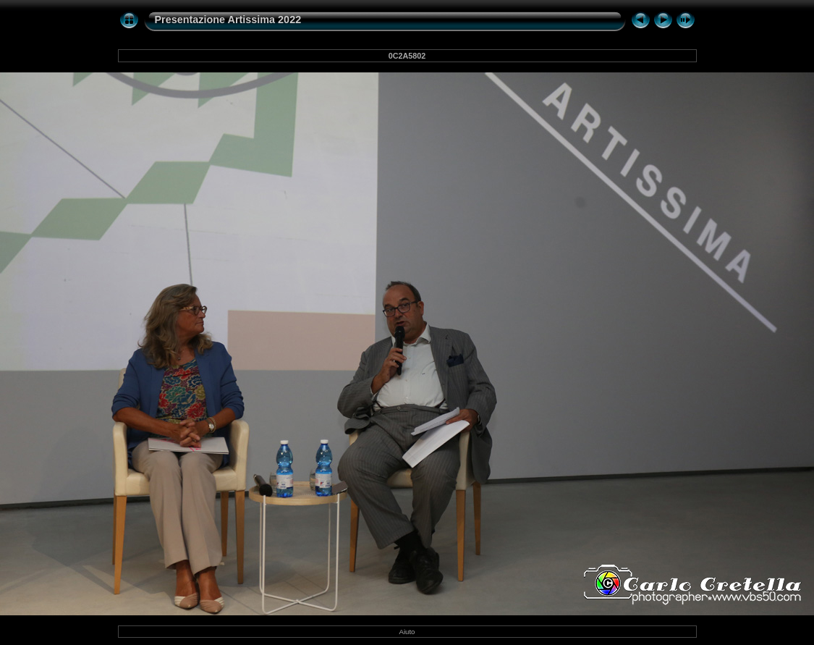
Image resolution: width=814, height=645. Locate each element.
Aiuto (407, 632)
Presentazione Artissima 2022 (228, 19)
